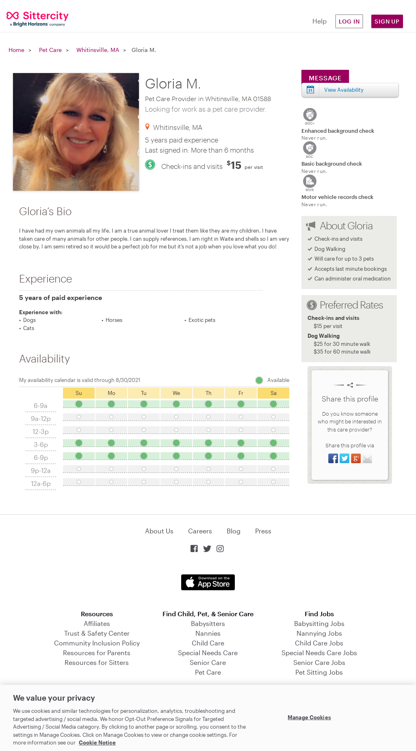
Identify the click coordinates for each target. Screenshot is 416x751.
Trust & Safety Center (97, 633)
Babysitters (208, 623)
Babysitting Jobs (319, 623)
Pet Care (50, 49)
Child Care (208, 643)
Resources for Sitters (97, 662)
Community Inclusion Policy (97, 643)
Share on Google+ (356, 458)
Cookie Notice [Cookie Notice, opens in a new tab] (97, 742)
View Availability (344, 89)
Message (325, 78)
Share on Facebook (333, 458)
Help (319, 21)
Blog (233, 531)
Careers (200, 531)
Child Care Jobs (319, 643)
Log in (349, 21)
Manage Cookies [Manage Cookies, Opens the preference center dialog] (309, 717)
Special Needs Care (208, 652)
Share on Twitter (344, 458)
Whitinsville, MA (97, 49)
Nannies (208, 633)
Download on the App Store (208, 582)
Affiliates (97, 623)
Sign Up (387, 21)
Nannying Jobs (319, 633)
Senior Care (208, 662)
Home (16, 49)
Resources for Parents (96, 652)
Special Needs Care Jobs (319, 652)
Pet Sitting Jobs (319, 672)
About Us (159, 531)
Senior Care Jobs (319, 662)
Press (263, 531)
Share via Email (367, 458)
